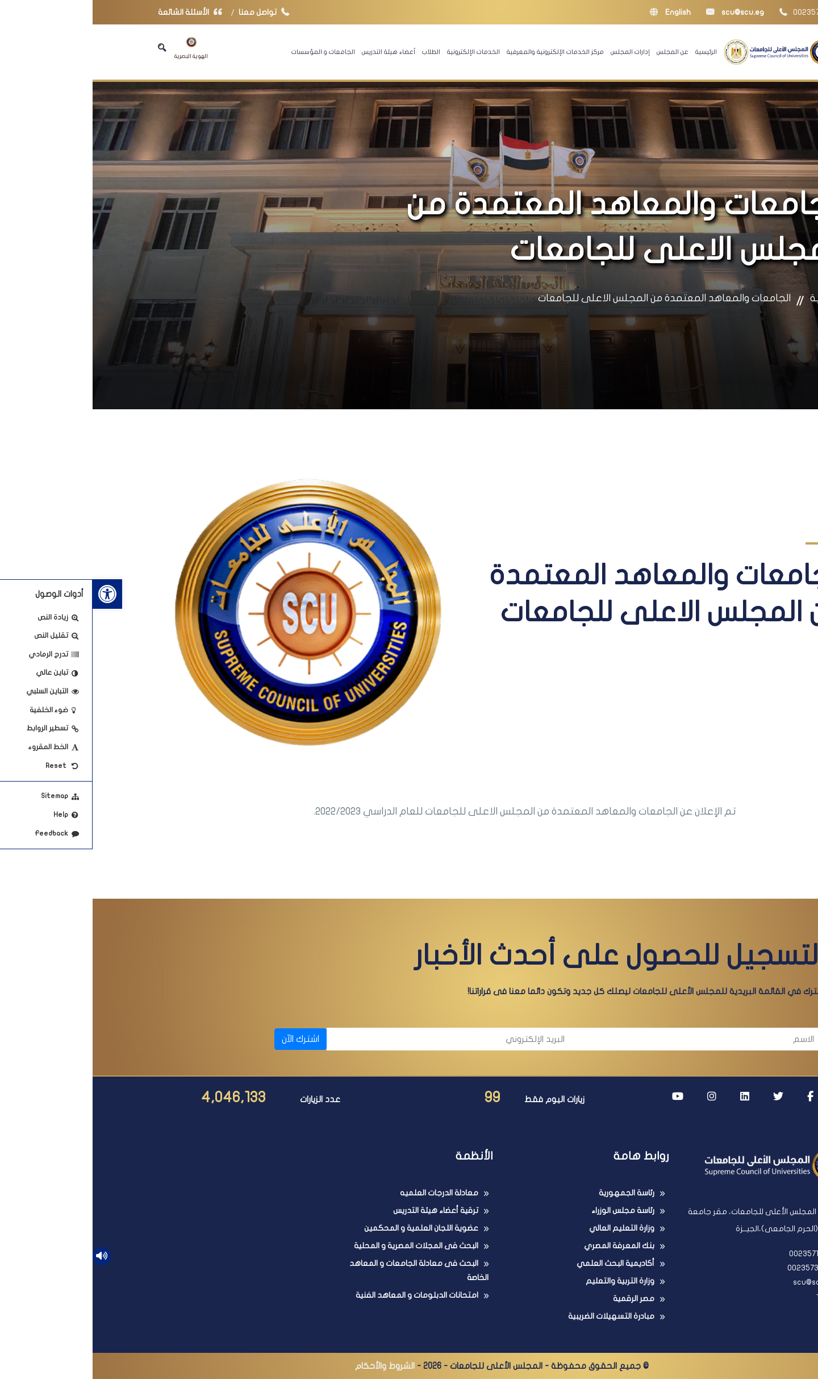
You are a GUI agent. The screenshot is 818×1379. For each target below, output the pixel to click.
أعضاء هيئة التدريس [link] (296, 51)
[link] (15, 594)
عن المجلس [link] (580, 51)
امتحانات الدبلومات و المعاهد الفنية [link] (324, 1295)
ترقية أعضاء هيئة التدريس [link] (343, 1210)
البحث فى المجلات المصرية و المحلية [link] (323, 1245)
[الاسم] (608, 1039)
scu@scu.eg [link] (642, 12)
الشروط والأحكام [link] (292, 1365)
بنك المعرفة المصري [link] (526, 1245)
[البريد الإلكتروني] (358, 1039)
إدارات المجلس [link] (537, 51)
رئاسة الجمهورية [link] (534, 1193)
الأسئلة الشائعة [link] (100, 12)
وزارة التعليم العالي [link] (529, 1228)
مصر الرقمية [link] (541, 1298)
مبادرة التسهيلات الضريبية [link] (518, 1316)
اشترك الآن (208, 1039)
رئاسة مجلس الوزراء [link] (530, 1210)
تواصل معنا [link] (174, 12)
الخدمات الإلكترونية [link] (380, 51)
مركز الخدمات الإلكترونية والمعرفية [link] (462, 51)
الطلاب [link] (338, 51)
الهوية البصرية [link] (98, 48)
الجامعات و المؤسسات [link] (230, 51)
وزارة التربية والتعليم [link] (527, 1281)
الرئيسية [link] (613, 51)
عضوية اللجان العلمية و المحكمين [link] (329, 1228)
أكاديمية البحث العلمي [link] (523, 1263)
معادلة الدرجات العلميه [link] (346, 1193)
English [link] (577, 12)
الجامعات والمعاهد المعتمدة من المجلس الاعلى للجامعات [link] (571, 298)
